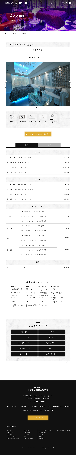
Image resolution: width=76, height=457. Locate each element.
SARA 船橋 (26, 432)
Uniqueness (25, 408)
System (42, 408)
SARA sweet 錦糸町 (11, 438)
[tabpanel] (38, 84)
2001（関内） (42, 440)
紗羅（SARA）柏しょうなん (13, 440)
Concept (15, 408)
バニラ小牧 (41, 436)
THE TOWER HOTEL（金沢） (63, 432)
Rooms (34, 408)
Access (67, 408)
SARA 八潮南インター (28, 434)
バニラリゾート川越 (28, 438)
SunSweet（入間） (43, 434)
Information (57, 408)
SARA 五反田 (10, 434)
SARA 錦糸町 (10, 436)
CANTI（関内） (42, 438)
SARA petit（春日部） (29, 440)
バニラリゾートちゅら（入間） (45, 432)
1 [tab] (36, 107)
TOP (7, 408)
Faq (49, 408)
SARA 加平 (9, 432)
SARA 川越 (26, 436)
